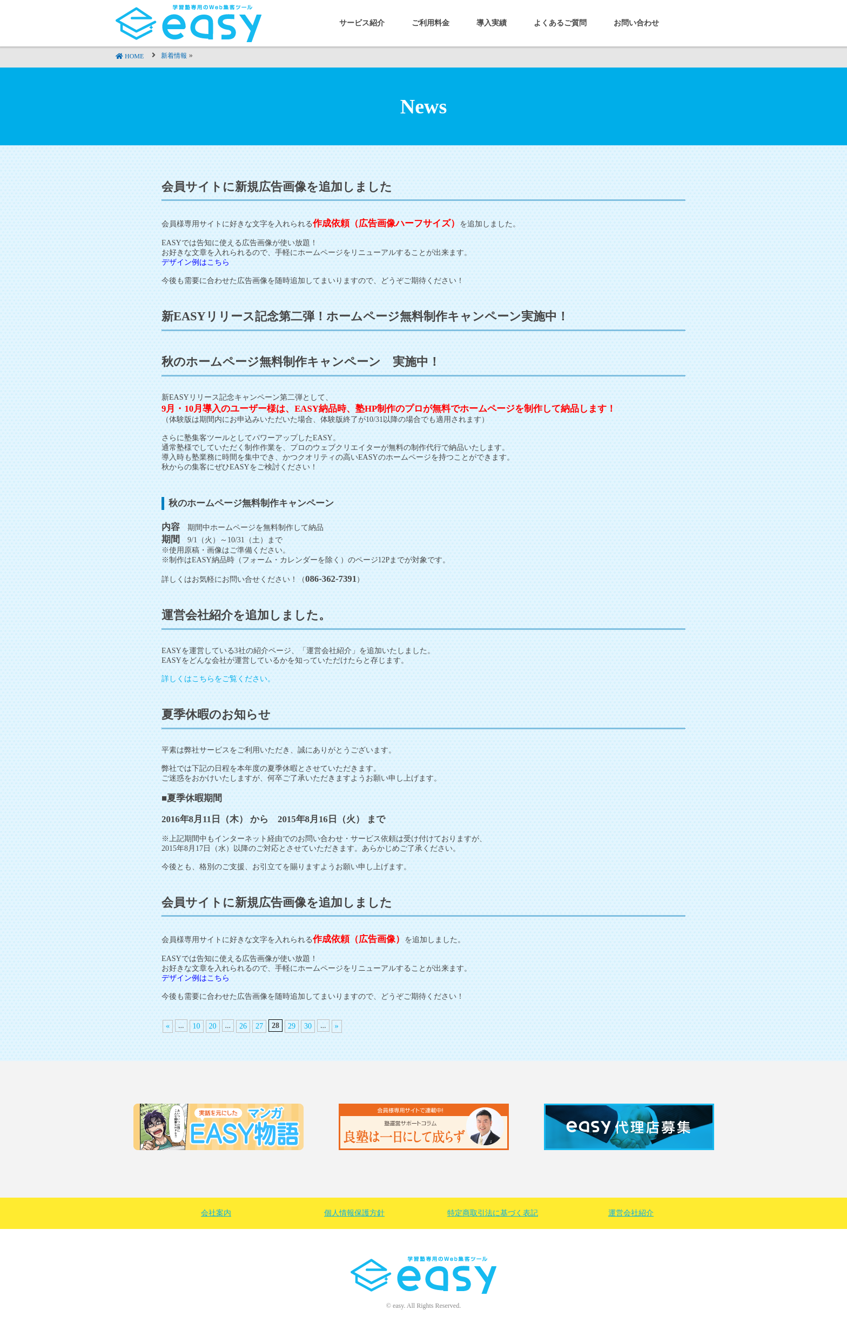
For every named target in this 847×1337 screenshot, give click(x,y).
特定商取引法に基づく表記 (492, 1213)
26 (243, 1026)
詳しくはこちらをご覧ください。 (218, 679)
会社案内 (216, 1213)
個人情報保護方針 (354, 1213)
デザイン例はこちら (196, 978)
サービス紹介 (362, 23)
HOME (134, 56)
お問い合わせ (636, 23)
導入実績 (491, 23)
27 (259, 1026)
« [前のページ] (168, 1026)
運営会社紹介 (631, 1213)
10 (196, 1026)
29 (291, 1026)
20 (213, 1026)
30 (308, 1026)
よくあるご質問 (560, 23)
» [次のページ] (337, 1026)
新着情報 (174, 55)
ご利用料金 (430, 23)
